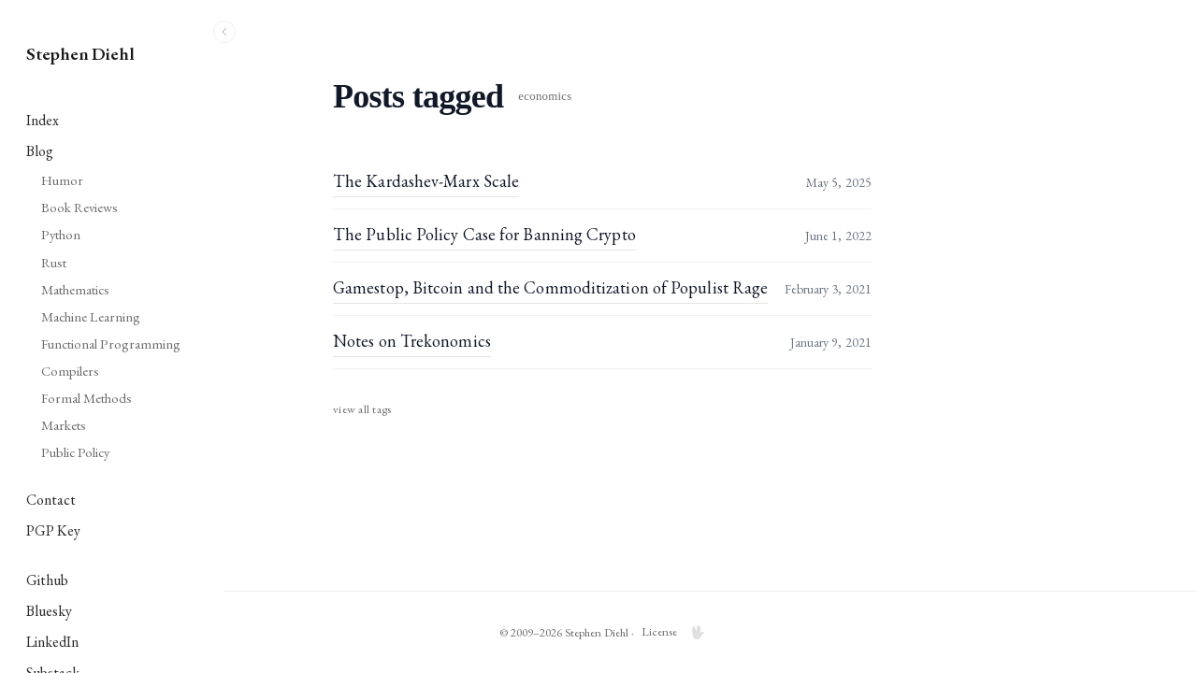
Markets (63, 425)
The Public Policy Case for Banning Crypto (592, 234)
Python (60, 234)
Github (47, 580)
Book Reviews (79, 207)
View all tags (470, 409)
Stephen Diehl (80, 53)
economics (653, 96)
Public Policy (75, 452)
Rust (53, 262)
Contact (51, 499)
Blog (39, 151)
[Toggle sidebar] (224, 32)
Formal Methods (86, 398)
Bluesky (49, 611)
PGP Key (53, 530)
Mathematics (75, 289)
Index (42, 120)
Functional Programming (110, 343)
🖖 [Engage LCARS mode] (806, 632)
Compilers (70, 370)
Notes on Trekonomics (520, 340)
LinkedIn (52, 642)
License (768, 631)
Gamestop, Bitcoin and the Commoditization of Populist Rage (658, 287)
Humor (62, 180)
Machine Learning (90, 316)
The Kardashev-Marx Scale (534, 181)
